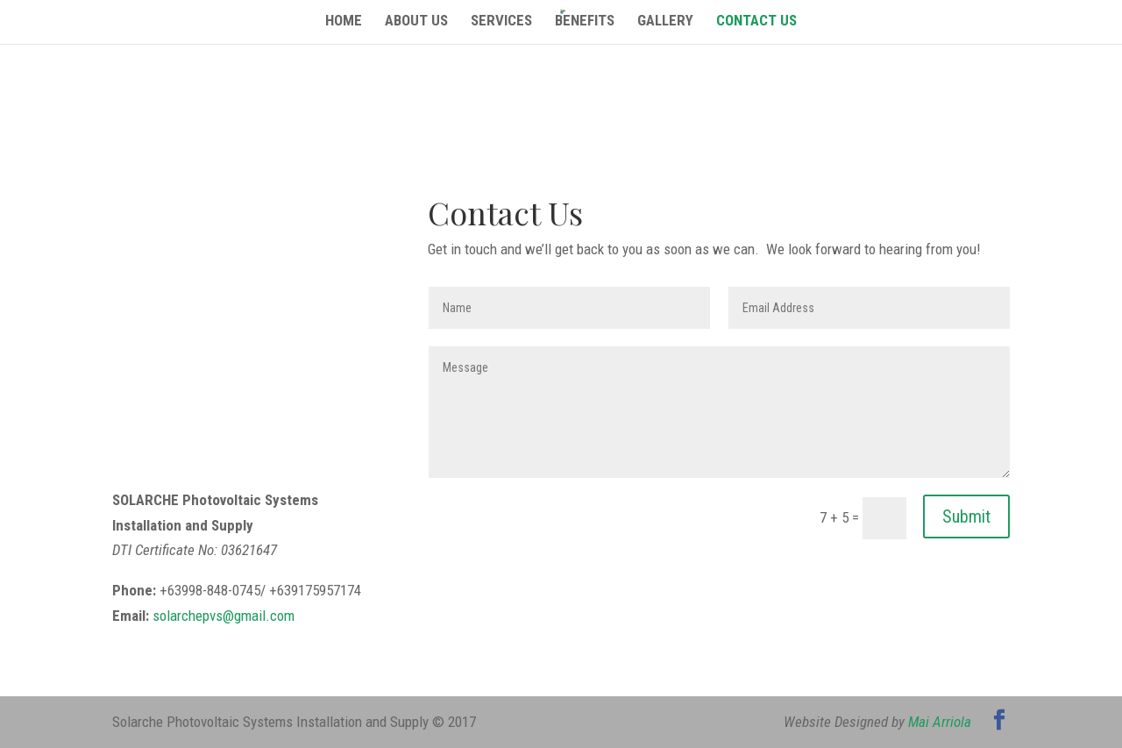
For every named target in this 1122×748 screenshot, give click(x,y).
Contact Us (756, 21)
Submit (966, 516)
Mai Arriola (939, 721)
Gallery (665, 21)
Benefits (584, 21)
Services (501, 21)
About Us (416, 21)
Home (343, 21)
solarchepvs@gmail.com (224, 615)
